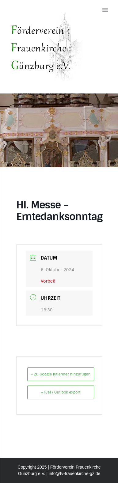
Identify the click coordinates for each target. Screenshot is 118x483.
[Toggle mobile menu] (105, 10)
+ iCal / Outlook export (61, 392)
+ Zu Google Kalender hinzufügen (60, 374)
